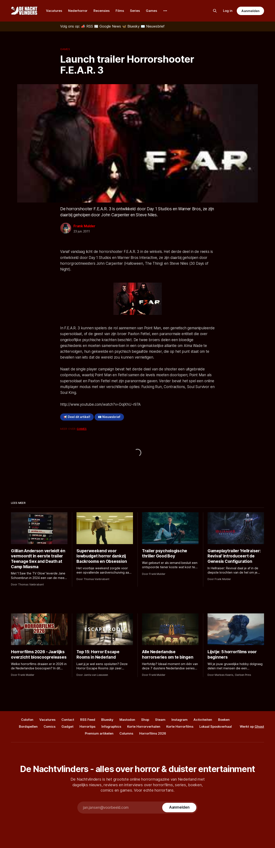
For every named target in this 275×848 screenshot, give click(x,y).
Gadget (67, 726)
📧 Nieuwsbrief (109, 417)
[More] (165, 10)
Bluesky (107, 720)
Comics (49, 726)
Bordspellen (28, 726)
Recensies (101, 11)
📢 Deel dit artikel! (77, 417)
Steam (160, 720)
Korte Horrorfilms (179, 726)
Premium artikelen (99, 733)
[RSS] (87, 26)
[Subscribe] (179, 807)
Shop (145, 720)
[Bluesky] (131, 26)
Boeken (224, 720)
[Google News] (108, 26)
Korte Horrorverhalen (143, 726)
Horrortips (87, 726)
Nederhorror (77, 11)
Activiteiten (203, 720)
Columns (126, 733)
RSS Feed (87, 720)
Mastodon (127, 720)
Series (135, 11)
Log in (227, 11)
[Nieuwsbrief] (153, 26)
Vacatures (54, 11)
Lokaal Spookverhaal (215, 726)
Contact (67, 720)
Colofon (27, 720)
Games (151, 11)
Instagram (179, 720)
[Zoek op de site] (214, 10)
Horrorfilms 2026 (152, 733)
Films (120, 11)
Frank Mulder (84, 226)
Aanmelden (250, 11)
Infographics (111, 726)
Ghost (259, 726)
